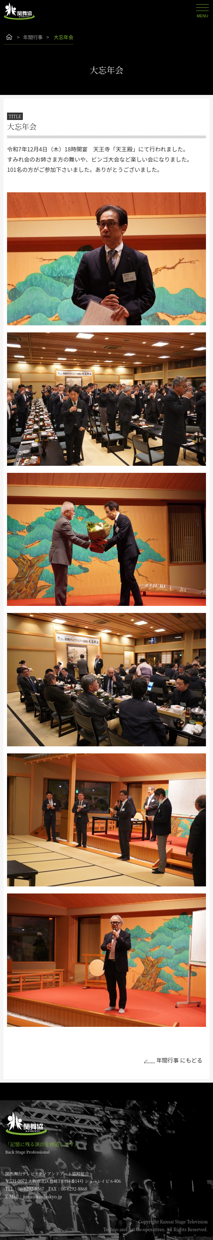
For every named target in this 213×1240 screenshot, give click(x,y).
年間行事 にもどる (179, 1060)
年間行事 (33, 37)
